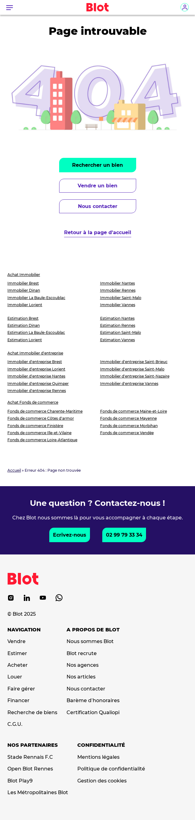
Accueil (14, 470)
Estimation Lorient (24, 340)
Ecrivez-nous (69, 535)
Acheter (17, 665)
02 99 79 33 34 (124, 535)
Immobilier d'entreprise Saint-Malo (132, 369)
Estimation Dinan (23, 325)
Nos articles (81, 677)
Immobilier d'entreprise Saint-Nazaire (134, 376)
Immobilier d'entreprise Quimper (38, 383)
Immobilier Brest (23, 283)
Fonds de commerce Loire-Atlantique (42, 440)
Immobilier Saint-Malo (120, 297)
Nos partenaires (32, 745)
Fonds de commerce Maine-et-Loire (133, 411)
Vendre (16, 641)
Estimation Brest (23, 318)
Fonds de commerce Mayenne (128, 418)
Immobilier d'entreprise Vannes (129, 383)
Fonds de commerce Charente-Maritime (45, 411)
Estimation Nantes (117, 318)
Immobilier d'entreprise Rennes (36, 390)
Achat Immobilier (23, 274)
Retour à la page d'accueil (97, 232)
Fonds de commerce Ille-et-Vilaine (39, 432)
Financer (18, 700)
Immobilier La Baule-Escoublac (36, 297)
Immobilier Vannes (117, 304)
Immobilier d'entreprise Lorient (36, 369)
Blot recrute (82, 653)
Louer (14, 677)
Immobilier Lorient (24, 304)
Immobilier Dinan (23, 290)
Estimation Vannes (117, 340)
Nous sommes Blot (90, 641)
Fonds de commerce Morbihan (129, 425)
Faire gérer (21, 689)
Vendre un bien (97, 186)
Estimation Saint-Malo (120, 332)
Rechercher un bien (97, 165)
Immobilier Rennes (118, 290)
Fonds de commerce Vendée (127, 432)
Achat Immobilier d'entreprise (35, 353)
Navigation (24, 630)
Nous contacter (97, 206)
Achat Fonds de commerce (32, 402)
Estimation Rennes (117, 325)
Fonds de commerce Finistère (35, 425)
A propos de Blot (93, 630)
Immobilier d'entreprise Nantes (36, 376)
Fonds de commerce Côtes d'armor (40, 418)
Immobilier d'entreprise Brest (34, 361)
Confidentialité (101, 745)
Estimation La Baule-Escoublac (36, 332)
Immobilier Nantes (117, 283)
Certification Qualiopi (93, 712)
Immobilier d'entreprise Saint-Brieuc (134, 361)
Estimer (17, 653)
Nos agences (83, 665)
